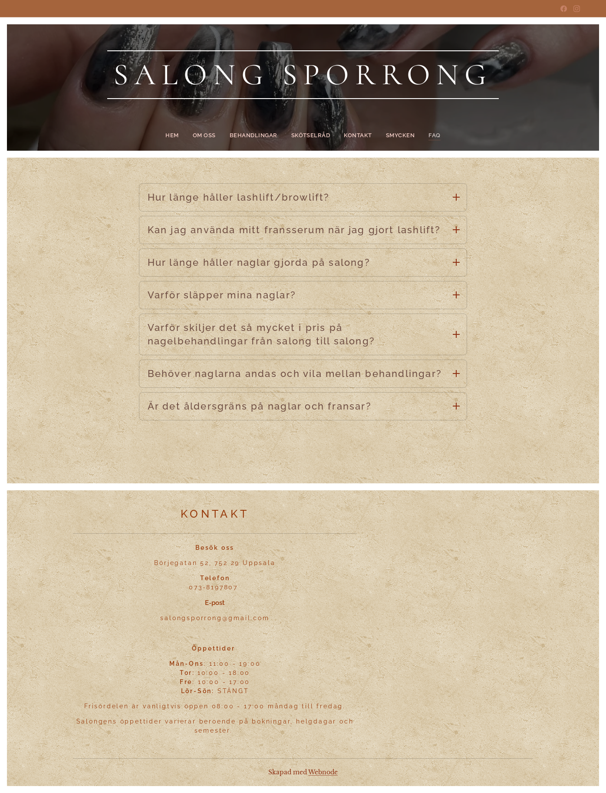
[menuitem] (181, 135)
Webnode (323, 772)
